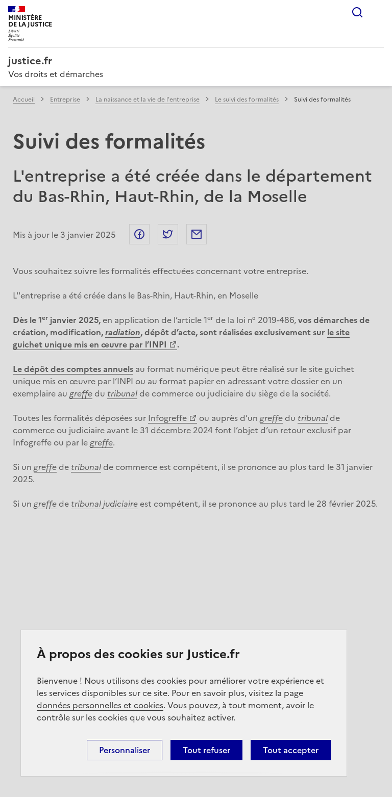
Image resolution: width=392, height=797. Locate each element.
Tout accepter (290, 750)
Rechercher (357, 12)
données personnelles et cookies (100, 705)
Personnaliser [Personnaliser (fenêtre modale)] (124, 750)
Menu (378, 12)
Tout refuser (206, 750)
